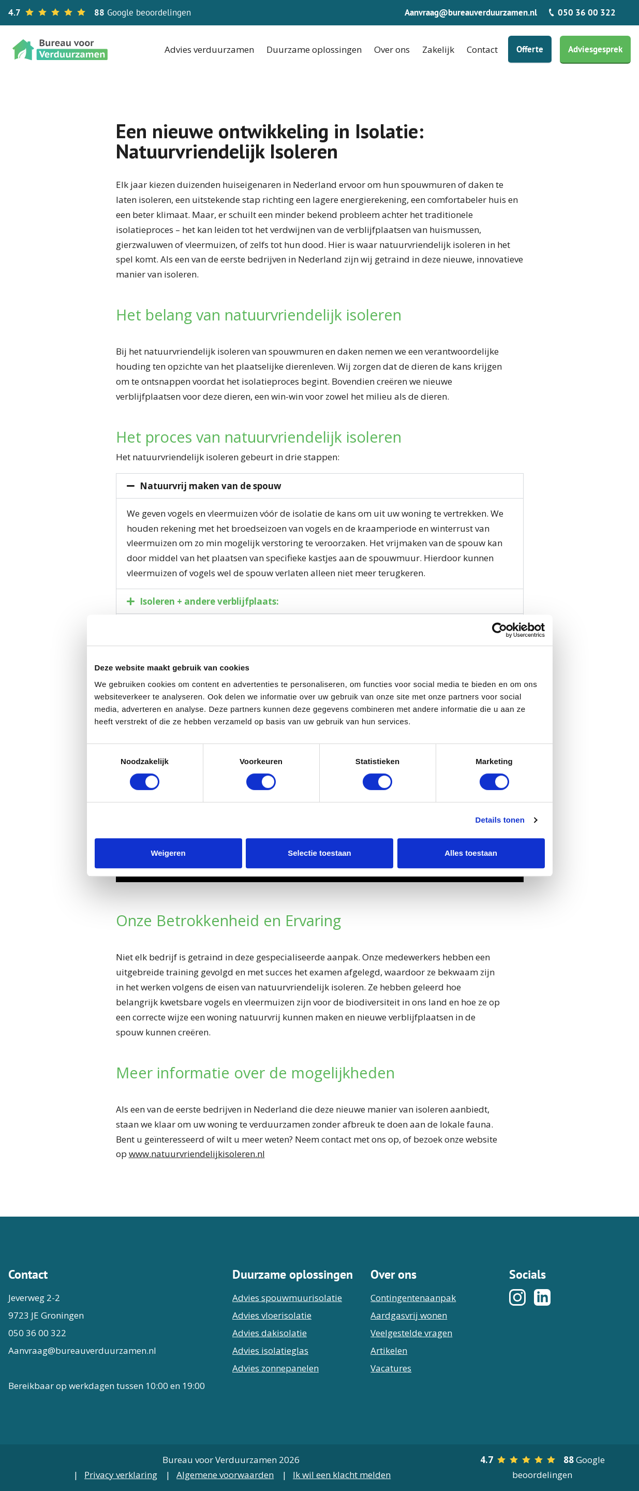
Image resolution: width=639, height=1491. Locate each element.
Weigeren (168, 853)
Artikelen (388, 1350)
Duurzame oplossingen (314, 49)
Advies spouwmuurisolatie (287, 1298)
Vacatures (390, 1368)
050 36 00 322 (581, 12)
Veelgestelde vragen (411, 1333)
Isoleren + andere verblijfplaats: (209, 601)
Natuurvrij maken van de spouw (210, 486)
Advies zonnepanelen (275, 1368)
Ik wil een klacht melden (342, 1475)
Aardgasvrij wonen (408, 1315)
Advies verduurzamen (209, 49)
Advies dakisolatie (269, 1333)
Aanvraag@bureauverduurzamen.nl (471, 12)
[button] (319, 486)
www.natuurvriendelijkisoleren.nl (197, 1154)
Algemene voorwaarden (225, 1475)
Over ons (392, 49)
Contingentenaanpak (413, 1298)
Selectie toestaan (319, 853)
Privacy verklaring (120, 1475)
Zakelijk (438, 49)
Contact (482, 49)
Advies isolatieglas (270, 1350)
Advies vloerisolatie (271, 1315)
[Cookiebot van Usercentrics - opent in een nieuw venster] (499, 630)
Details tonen (500, 819)
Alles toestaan (470, 853)
